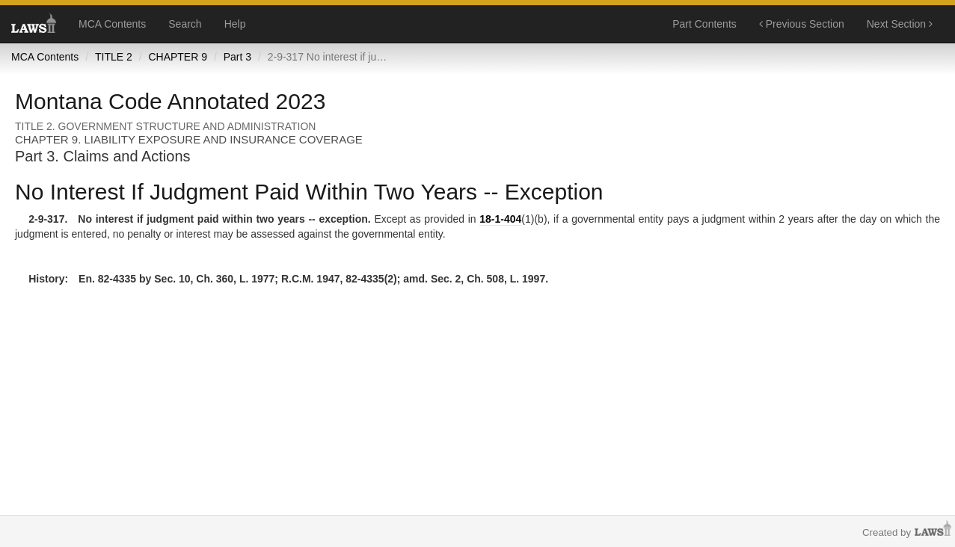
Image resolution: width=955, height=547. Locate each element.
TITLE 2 (113, 57)
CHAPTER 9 (177, 57)
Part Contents (704, 24)
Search (184, 24)
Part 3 (237, 57)
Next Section (900, 24)
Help (235, 24)
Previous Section (801, 24)
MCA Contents (112, 24)
